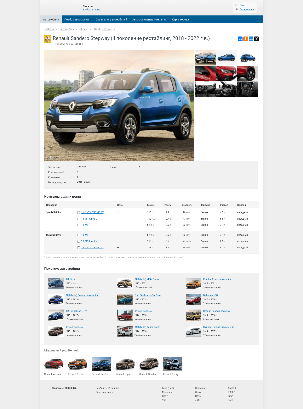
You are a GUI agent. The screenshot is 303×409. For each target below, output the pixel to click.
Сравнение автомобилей (111, 19)
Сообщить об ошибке (107, 387)
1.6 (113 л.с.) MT (90, 218)
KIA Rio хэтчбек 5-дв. (77, 310)
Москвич (167, 391)
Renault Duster (77, 365)
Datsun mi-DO (210, 294)
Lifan (230, 395)
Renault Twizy (172, 365)
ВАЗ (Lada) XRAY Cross (146, 278)
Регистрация (247, 9)
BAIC (230, 399)
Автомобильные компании (149, 19)
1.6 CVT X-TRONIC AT (92, 212)
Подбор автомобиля (77, 19)
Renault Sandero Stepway (216, 310)
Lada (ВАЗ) (168, 387)
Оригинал (52, 157)
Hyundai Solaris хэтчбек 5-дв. (219, 326)
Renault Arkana (54, 365)
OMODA (232, 387)
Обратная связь (104, 391)
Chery (198, 391)
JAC (197, 399)
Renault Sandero (143, 310)
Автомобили (51, 19)
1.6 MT (84, 224)
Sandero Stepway (103, 29)
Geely (165, 395)
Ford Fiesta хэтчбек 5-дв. (147, 294)
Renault (84, 29)
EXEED (231, 391)
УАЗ (164, 399)
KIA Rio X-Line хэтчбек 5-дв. (218, 278)
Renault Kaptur (101, 365)
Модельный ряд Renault (61, 350)
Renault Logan (125, 365)
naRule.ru (49, 29)
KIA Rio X (70, 278)
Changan (200, 387)
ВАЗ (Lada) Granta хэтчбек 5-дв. (83, 294)
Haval (198, 395)
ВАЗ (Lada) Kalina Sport (147, 326)
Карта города (180, 19)
